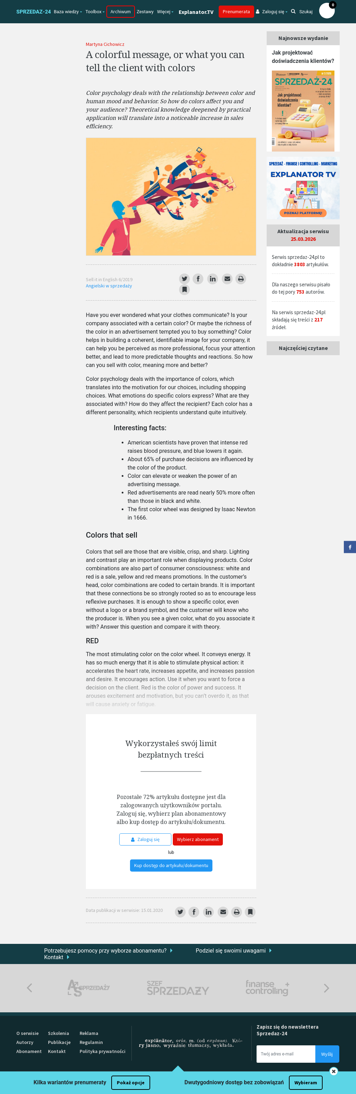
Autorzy (24, 1042)
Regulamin (91, 1042)
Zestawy (145, 11)
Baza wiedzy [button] (66, 11)
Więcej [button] (163, 11)
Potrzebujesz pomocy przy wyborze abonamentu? (105, 950)
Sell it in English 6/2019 (109, 279)
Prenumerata (236, 11)
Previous (29, 988)
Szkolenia (58, 1033)
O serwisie (27, 1033)
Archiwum (121, 11)
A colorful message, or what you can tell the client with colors (165, 61)
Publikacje (59, 1042)
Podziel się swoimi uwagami (231, 950)
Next (326, 988)
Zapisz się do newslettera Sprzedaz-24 (287, 1030)
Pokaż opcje (131, 1082)
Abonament (29, 1051)
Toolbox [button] (94, 11)
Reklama (89, 1033)
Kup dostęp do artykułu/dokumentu (171, 865)
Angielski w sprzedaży (109, 286)
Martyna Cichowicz (105, 44)
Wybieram (305, 1082)
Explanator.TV (196, 11)
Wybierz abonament (198, 839)
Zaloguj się (145, 839)
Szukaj (302, 11)
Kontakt (53, 957)
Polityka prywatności (103, 1051)
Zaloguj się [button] (270, 11)
